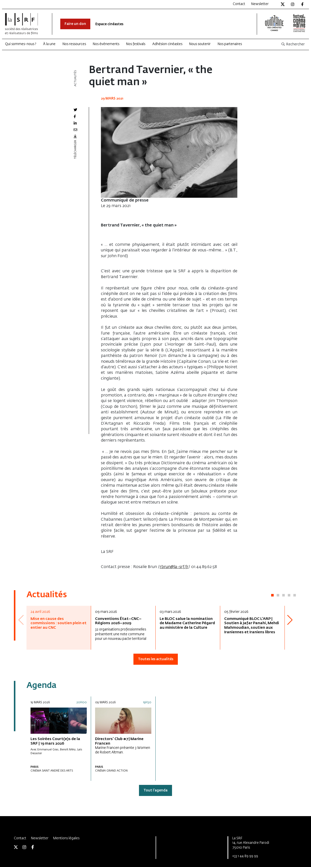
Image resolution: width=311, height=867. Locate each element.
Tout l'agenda (155, 790)
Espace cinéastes (109, 24)
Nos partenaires (230, 44)
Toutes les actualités (155, 659)
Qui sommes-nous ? (20, 44)
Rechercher (293, 44)
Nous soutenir (200, 44)
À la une (49, 44)
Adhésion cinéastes (167, 44)
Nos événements (106, 44)
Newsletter (260, 4)
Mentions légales (66, 838)
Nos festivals (135, 44)
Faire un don (75, 24)
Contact (239, 4)
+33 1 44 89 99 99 (245, 856)
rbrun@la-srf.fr (174, 567)
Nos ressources (74, 44)
